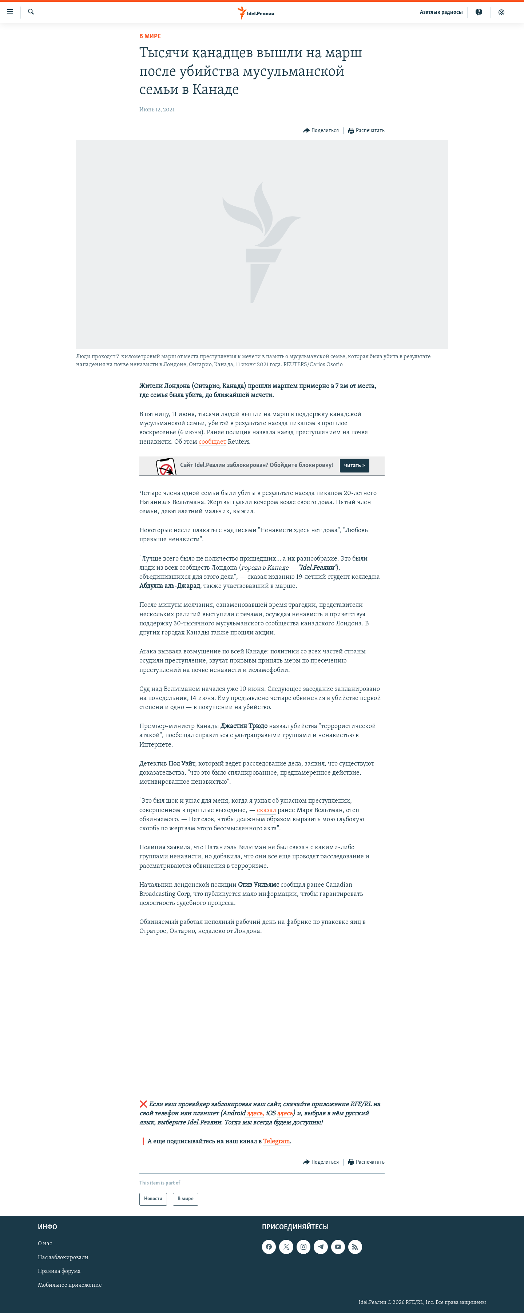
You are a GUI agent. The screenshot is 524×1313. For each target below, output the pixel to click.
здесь (285, 1113)
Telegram (276, 1141)
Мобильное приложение (70, 1285)
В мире (150, 36)
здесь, (254, 1113)
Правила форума (59, 1271)
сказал (266, 810)
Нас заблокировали (63, 1258)
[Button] (321, 131)
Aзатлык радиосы (441, 12)
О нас (45, 1244)
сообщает (212, 442)
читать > (354, 465)
